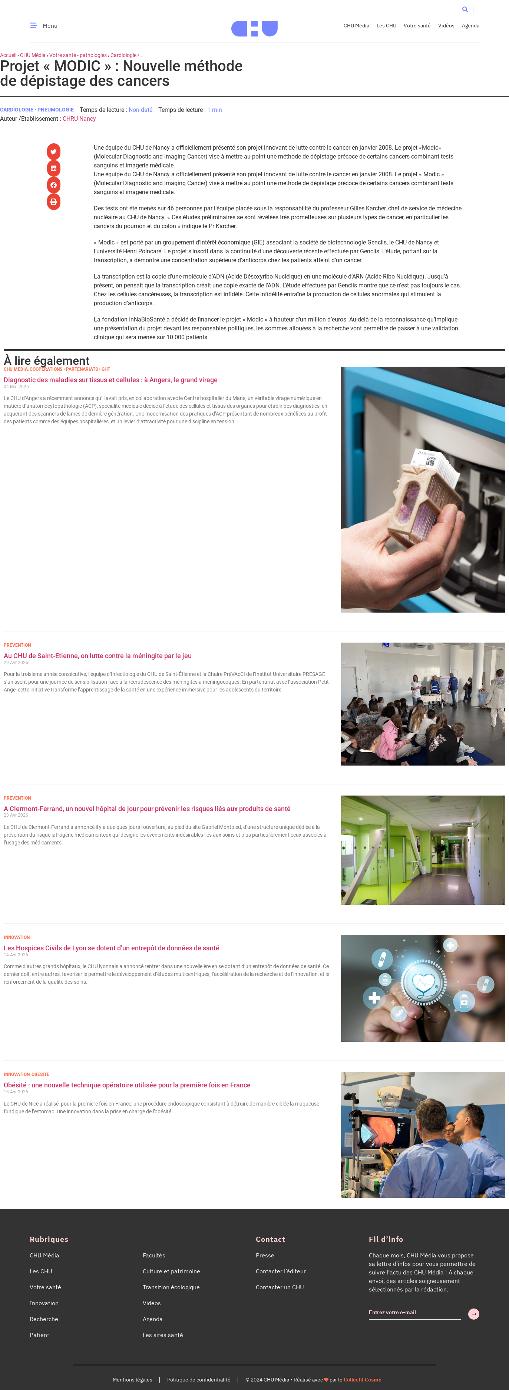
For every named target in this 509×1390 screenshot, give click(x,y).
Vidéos (446, 25)
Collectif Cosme (362, 1379)
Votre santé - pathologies (78, 55)
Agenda (470, 25)
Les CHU (386, 25)
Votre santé (417, 25)
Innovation (17, 937)
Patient (39, 1335)
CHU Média (356, 25)
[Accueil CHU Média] (254, 25)
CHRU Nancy (79, 118)
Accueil (8, 55)
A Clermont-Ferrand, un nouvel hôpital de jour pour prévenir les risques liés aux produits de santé (147, 809)
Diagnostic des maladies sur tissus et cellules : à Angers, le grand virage (111, 380)
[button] (465, 9)
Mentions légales (132, 1379)
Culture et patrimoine (171, 1271)
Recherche (44, 1319)
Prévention (17, 645)
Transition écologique (171, 1287)
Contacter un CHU (280, 1287)
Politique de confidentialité (199, 1379)
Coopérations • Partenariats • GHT (70, 369)
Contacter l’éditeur (281, 1271)
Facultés (154, 1255)
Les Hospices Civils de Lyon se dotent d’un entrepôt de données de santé (111, 948)
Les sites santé (163, 1335)
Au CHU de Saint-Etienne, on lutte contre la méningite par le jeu (98, 656)
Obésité (40, 1074)
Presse (265, 1255)
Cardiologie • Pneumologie (37, 110)
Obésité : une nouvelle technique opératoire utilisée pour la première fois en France (128, 1085)
